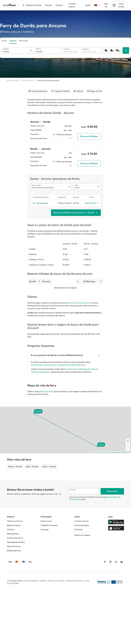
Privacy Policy (112, 497)
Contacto (79, 529)
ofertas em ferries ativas (78, 303)
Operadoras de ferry (16, 542)
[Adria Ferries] (44, 203)
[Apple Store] (116, 528)
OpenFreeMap (99, 452)
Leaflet (92, 452)
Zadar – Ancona (49, 466)
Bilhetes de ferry (13, 80)
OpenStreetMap (125, 452)
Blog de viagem (13, 525)
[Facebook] (104, 561)
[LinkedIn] (121, 561)
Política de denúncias (74, 581)
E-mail (73, 489)
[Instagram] (110, 561)
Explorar (59, 5)
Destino (38, 49)
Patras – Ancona (15, 466)
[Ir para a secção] (37, 91)
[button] (39, 281)
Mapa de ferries (47, 391)
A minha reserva (72, 5)
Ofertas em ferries (32, 5)
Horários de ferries (15, 538)
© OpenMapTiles (109, 452)
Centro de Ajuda (82, 525)
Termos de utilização (30, 581)
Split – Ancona (32, 466)
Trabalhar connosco (49, 525)
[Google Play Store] (116, 522)
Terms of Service (75, 499)
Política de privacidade (56, 581)
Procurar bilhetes (89, 136)
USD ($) (106, 5)
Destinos (10, 529)
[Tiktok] (116, 561)
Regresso (13, 41)
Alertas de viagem (82, 535)
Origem (6, 49)
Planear (48, 5)
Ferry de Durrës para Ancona (48, 80)
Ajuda (87, 5)
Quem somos (46, 521)
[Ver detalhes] (60, 493)
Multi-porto (23, 41)
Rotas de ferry (28, 80)
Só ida (4, 41)
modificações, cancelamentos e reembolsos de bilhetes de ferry (58, 365)
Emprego (45, 529)
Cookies (43, 581)
